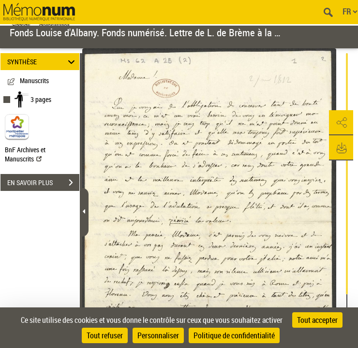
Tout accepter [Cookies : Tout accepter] (317, 320)
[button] (341, 122)
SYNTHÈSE (42, 61)
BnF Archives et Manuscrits (25, 154)
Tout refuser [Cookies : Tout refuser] (105, 335)
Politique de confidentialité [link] (234, 335)
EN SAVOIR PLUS (43, 182)
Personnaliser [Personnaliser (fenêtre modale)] (158, 335)
